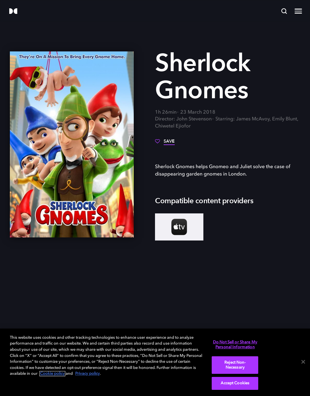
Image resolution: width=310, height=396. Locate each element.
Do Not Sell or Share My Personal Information (235, 344)
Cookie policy (52, 374)
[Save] (165, 143)
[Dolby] (13, 11)
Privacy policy (87, 374)
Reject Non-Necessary (235, 365)
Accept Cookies (235, 383)
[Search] (284, 11)
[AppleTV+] (179, 226)
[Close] (303, 362)
